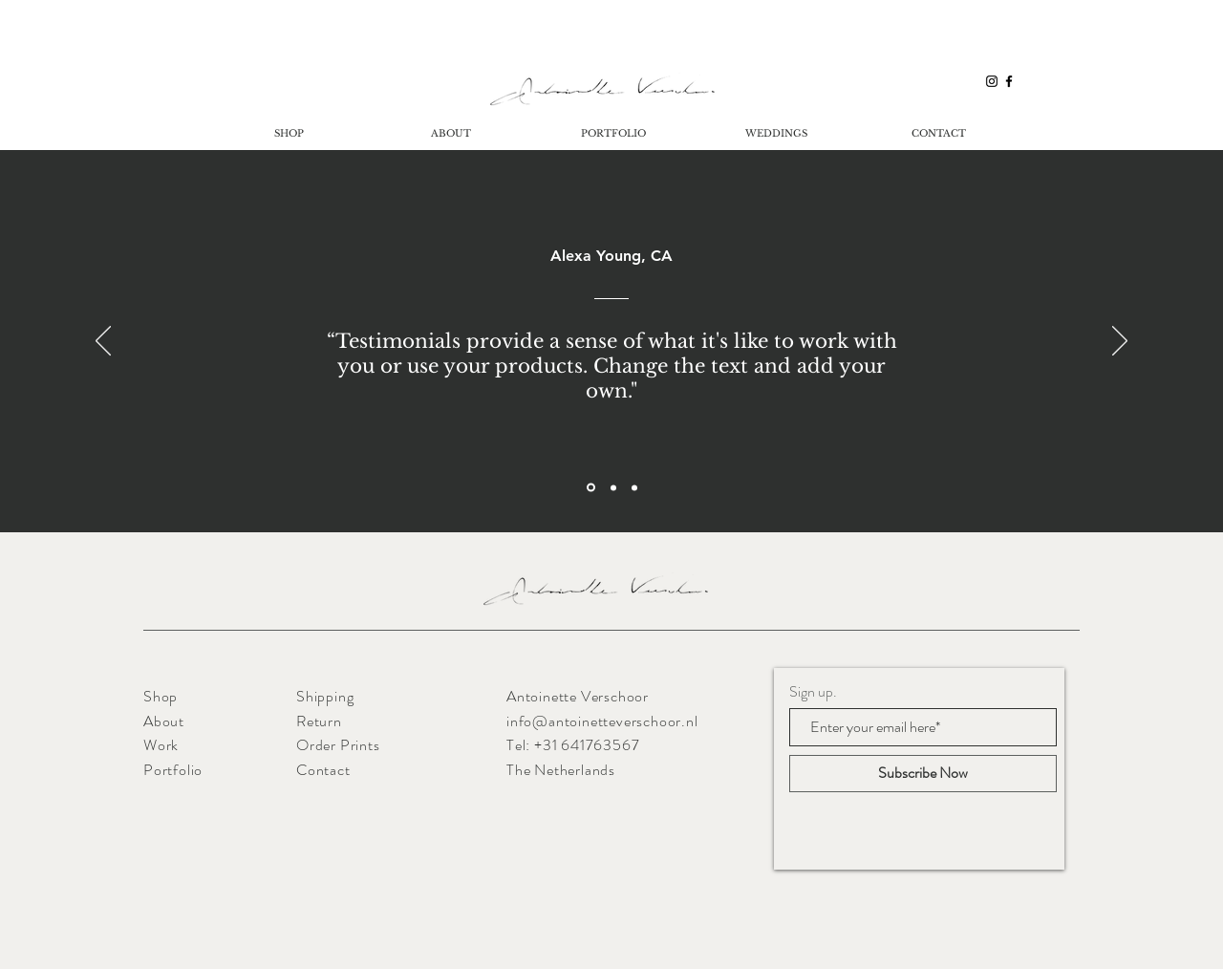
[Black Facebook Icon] (1009, 81)
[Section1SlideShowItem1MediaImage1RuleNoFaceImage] (591, 488)
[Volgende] (1119, 342)
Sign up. (813, 692)
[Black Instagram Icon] (991, 81)
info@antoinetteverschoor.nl (602, 721)
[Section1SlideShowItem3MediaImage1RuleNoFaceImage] (634, 487)
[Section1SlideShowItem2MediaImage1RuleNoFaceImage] (613, 487)
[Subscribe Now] (923, 773)
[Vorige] (103, 342)
